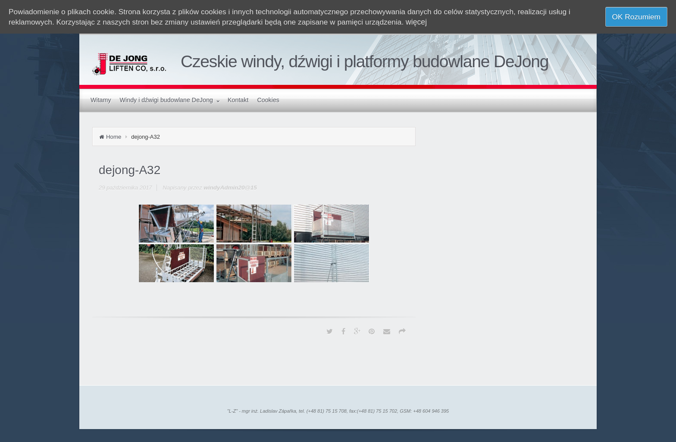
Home (113, 137)
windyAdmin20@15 (230, 187)
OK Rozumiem (636, 16)
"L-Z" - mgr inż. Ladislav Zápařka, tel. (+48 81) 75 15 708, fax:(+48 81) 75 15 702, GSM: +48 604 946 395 (338, 411)
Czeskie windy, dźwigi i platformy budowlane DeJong (364, 61)
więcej (416, 22)
